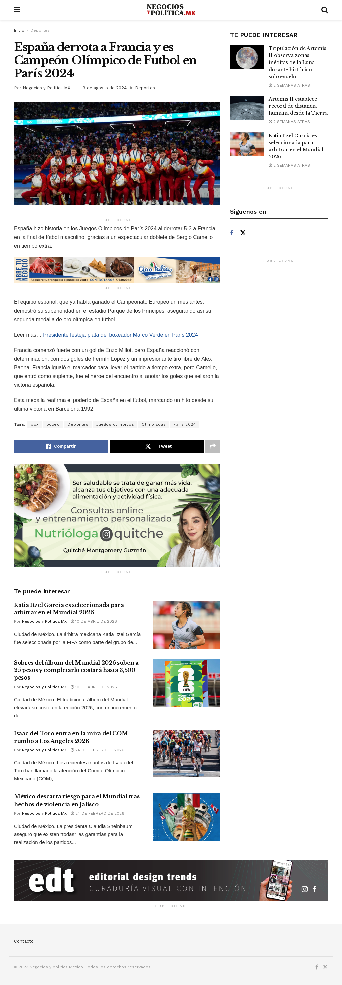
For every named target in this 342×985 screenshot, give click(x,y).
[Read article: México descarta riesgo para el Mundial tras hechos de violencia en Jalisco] (186, 817)
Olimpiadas (154, 424)
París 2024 (184, 424)
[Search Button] (324, 10)
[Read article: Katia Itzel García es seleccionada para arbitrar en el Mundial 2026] (186, 625)
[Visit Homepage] (170, 10)
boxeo (53, 424)
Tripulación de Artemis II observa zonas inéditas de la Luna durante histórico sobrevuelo (297, 62)
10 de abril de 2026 (94, 621)
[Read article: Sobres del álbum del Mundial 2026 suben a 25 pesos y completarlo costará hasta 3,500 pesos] (186, 683)
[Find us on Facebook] (231, 233)
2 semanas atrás (289, 85)
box (35, 424)
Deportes (40, 30)
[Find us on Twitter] (243, 233)
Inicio (19, 30)
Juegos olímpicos (115, 424)
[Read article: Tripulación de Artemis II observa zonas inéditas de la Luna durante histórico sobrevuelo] (247, 57)
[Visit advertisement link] (117, 270)
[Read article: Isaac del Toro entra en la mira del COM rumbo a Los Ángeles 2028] (186, 753)
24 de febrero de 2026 (97, 750)
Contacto (24, 941)
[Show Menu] (17, 10)
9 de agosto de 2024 (105, 87)
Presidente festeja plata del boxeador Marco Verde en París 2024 (120, 335)
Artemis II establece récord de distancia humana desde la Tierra (298, 106)
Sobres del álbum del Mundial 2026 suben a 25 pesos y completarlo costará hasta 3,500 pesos (76, 670)
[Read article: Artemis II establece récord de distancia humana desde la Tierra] (247, 108)
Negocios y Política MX (46, 87)
